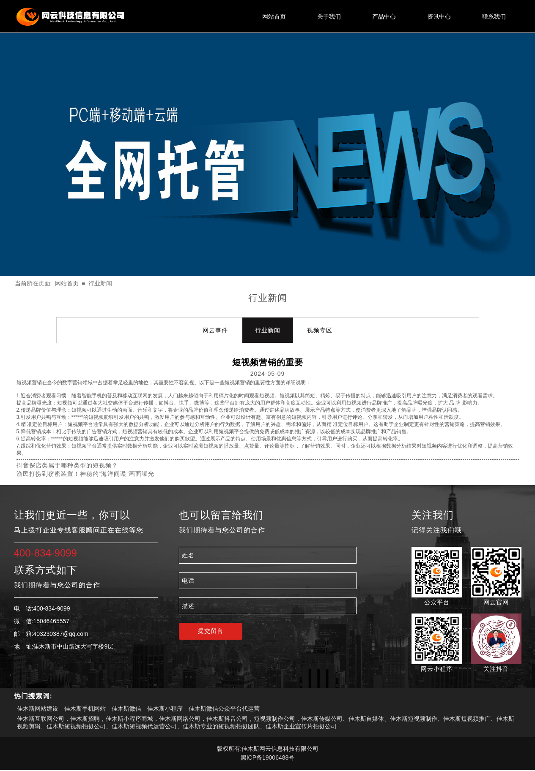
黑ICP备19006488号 (268, 757)
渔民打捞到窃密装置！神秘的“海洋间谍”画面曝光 (85, 473)
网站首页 (67, 283)
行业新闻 (100, 283)
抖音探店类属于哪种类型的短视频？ (67, 465)
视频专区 (319, 330)
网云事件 (215, 330)
